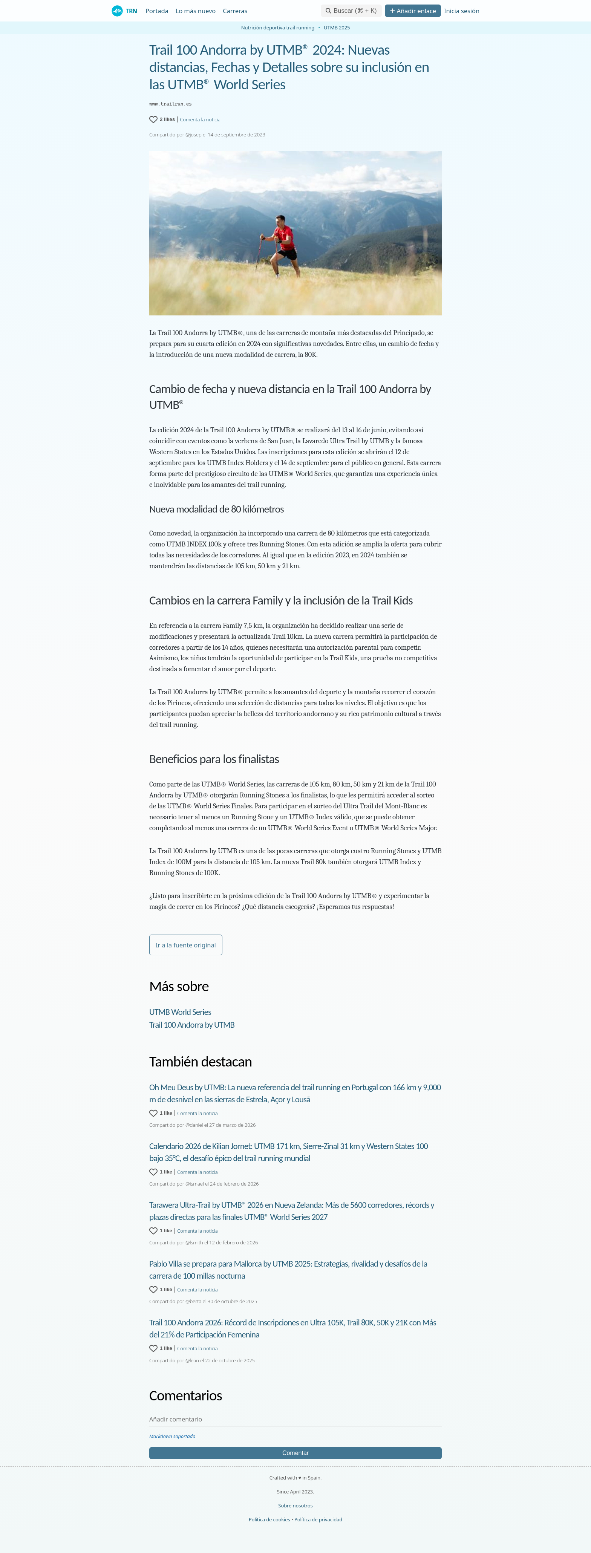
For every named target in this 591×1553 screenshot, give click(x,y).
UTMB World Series (180, 1012)
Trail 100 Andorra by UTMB (191, 1024)
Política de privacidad (318, 1519)
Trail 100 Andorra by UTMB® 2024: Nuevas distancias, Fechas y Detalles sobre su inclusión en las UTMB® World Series (289, 67)
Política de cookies (269, 1519)
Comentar (295, 1453)
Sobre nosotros (295, 1505)
